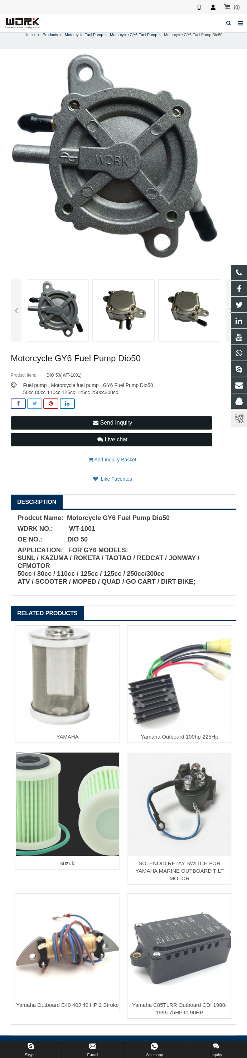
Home (29, 35)
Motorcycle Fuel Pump (84, 35)
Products (50, 35)
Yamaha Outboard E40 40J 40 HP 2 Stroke (67, 1005)
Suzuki (67, 863)
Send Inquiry (112, 423)
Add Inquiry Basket (112, 459)
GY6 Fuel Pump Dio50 (128, 385)
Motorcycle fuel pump (75, 385)
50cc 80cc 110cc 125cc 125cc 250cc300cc (70, 392)
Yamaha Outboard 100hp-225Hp (179, 737)
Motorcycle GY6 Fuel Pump (133, 35)
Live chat (112, 439)
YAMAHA (67, 737)
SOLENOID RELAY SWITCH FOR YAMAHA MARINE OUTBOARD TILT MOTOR (179, 870)
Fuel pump (35, 385)
